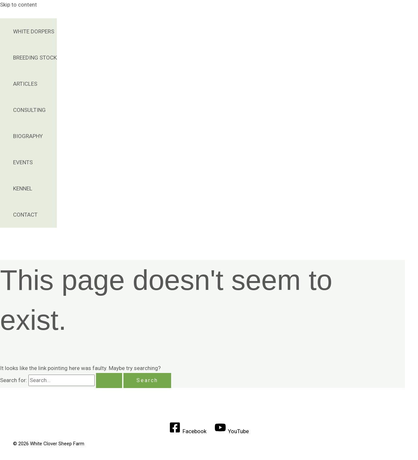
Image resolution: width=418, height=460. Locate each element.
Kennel (22, 188)
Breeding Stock (35, 57)
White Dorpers (33, 31)
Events (23, 162)
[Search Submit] (109, 380)
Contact (25, 214)
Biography (28, 136)
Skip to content (18, 4)
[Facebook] (188, 431)
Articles (25, 83)
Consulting (29, 110)
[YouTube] (232, 431)
